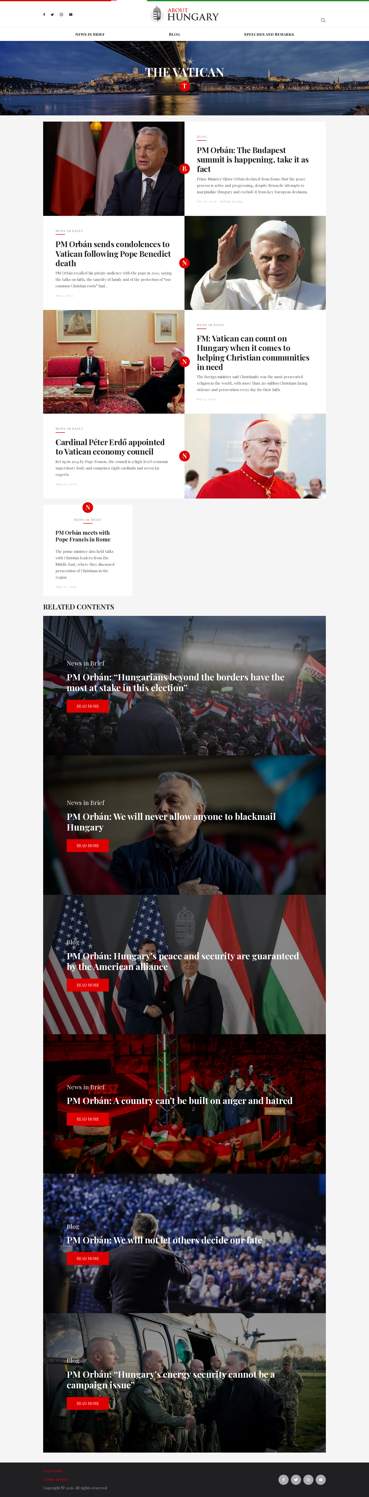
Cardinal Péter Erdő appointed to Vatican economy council (110, 446)
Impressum (52, 1470)
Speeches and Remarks (269, 34)
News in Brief (90, 34)
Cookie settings (56, 1479)
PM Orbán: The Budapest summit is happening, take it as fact (253, 159)
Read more (88, 706)
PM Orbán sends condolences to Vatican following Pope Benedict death (113, 253)
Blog (174, 34)
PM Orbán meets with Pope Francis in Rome (83, 535)
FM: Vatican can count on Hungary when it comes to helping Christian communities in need (253, 352)
